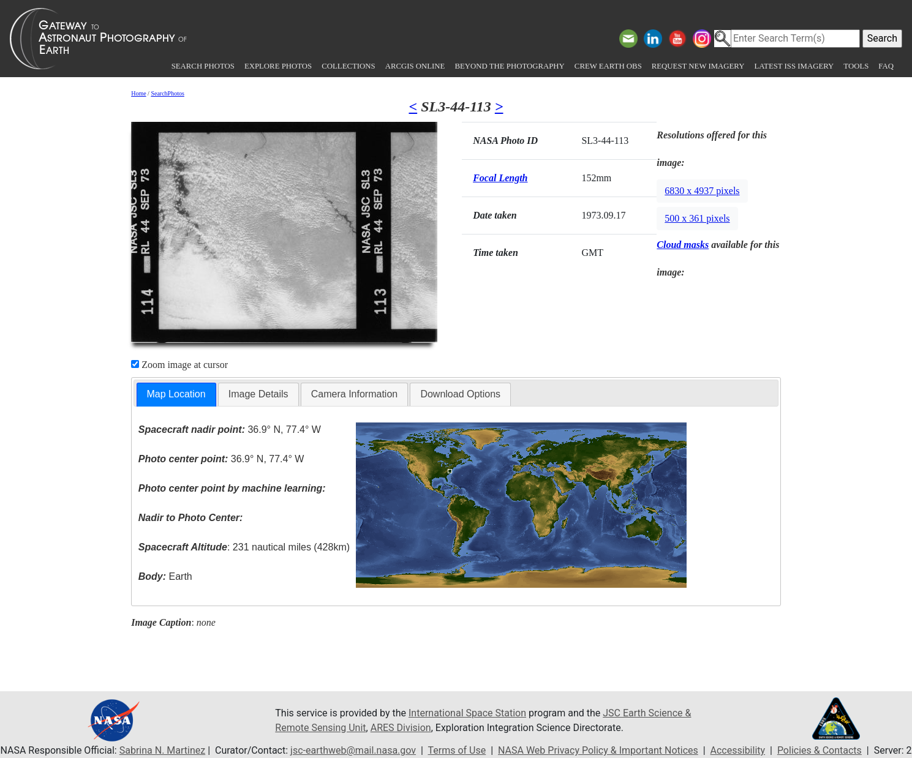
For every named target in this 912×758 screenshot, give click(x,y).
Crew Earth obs (608, 66)
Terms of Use (457, 750)
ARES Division (401, 728)
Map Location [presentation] (176, 394)
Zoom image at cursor (179, 364)
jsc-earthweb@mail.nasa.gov (353, 750)
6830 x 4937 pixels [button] (702, 191)
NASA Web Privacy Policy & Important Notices (598, 750)
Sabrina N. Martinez (162, 750)
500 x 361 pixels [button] (697, 218)
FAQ (886, 66)
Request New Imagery (698, 66)
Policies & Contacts (819, 750)
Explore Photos (278, 66)
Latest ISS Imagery (794, 66)
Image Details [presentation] (258, 394)
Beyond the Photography (509, 66)
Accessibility (738, 750)
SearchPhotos (167, 93)
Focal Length (500, 178)
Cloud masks (683, 244)
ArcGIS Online (415, 66)
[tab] (176, 395)
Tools (856, 66)
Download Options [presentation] (460, 394)
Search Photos (203, 66)
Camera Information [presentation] (354, 394)
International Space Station (467, 713)
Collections (348, 66)
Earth (165, 576)
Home (138, 93)
